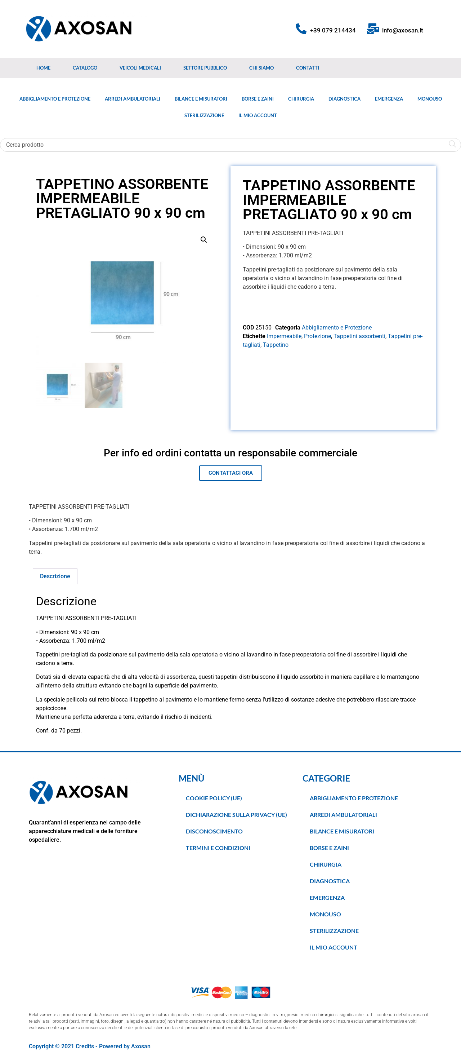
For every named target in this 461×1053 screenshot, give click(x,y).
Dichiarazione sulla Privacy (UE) (236, 814)
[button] (203, 239)
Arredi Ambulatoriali (132, 99)
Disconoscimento (214, 831)
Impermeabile (284, 336)
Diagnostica (344, 99)
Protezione (317, 336)
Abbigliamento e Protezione (54, 99)
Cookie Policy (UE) (214, 798)
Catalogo (85, 68)
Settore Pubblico (205, 68)
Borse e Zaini (258, 99)
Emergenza (389, 99)
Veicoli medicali (140, 68)
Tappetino (275, 344)
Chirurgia (301, 99)
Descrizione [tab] (55, 576)
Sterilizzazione (204, 115)
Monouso (429, 99)
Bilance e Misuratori (201, 99)
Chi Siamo (261, 68)
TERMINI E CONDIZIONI (218, 847)
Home (43, 68)
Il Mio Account (257, 115)
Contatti (307, 68)
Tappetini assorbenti (359, 336)
